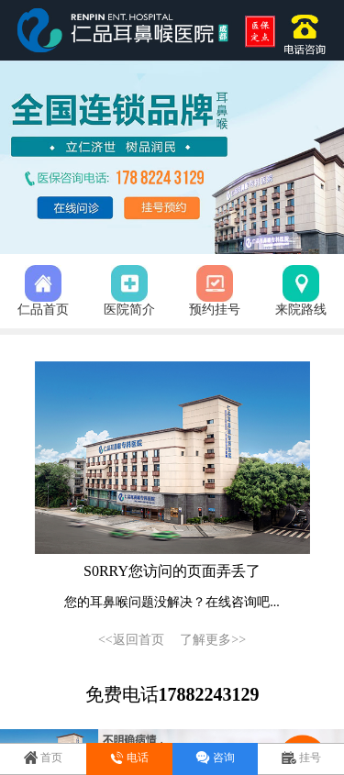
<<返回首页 (131, 640)
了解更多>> (213, 640)
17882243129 (309, 30)
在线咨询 (231, 602)
